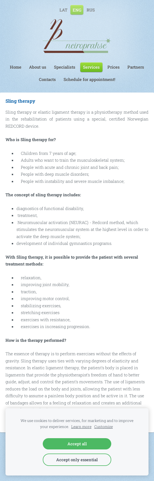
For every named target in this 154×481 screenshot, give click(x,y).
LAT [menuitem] (63, 9)
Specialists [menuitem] (64, 67)
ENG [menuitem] (77, 9)
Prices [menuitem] (113, 67)
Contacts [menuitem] (47, 79)
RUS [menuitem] (91, 9)
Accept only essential (77, 459)
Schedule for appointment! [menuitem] (89, 79)
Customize (103, 426)
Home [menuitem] (15, 67)
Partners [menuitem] (135, 67)
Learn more (81, 426)
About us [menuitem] (37, 67)
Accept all (77, 443)
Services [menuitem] (91, 67)
